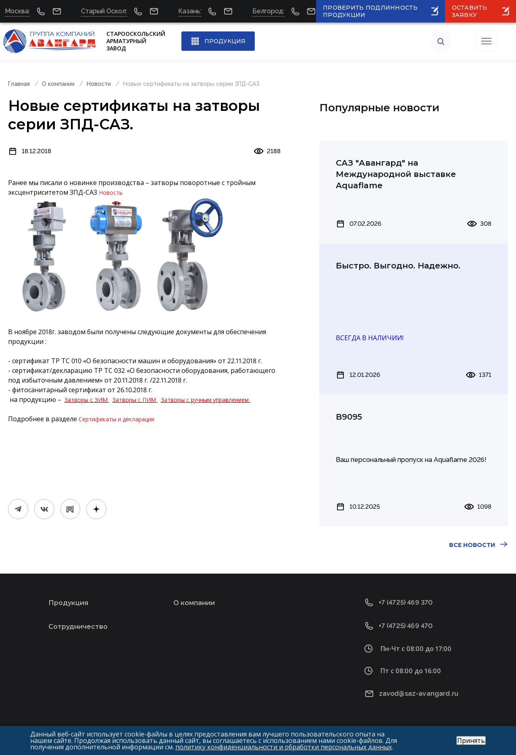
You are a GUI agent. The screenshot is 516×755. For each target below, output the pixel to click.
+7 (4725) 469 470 (406, 626)
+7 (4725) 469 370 (406, 602)
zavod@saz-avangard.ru (418, 693)
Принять (471, 740)
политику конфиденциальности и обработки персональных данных (283, 747)
